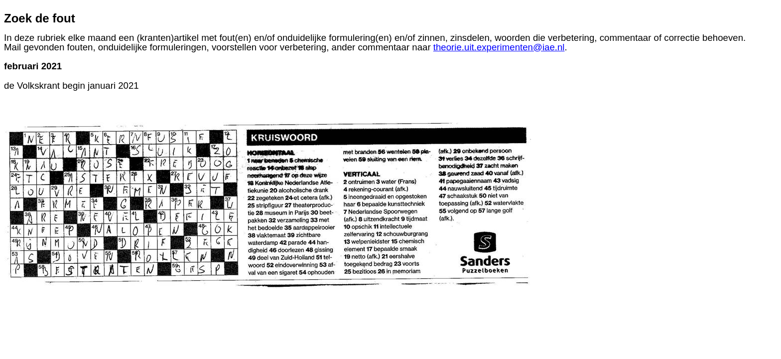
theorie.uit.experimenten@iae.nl (499, 47)
